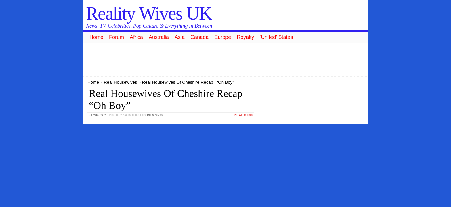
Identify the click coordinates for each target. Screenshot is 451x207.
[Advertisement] (225, 59)
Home (96, 37)
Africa (136, 37)
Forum (116, 37)
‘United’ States (276, 37)
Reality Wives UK (149, 13)
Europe (222, 37)
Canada (199, 37)
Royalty (245, 37)
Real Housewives (120, 82)
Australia (159, 37)
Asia (180, 37)
